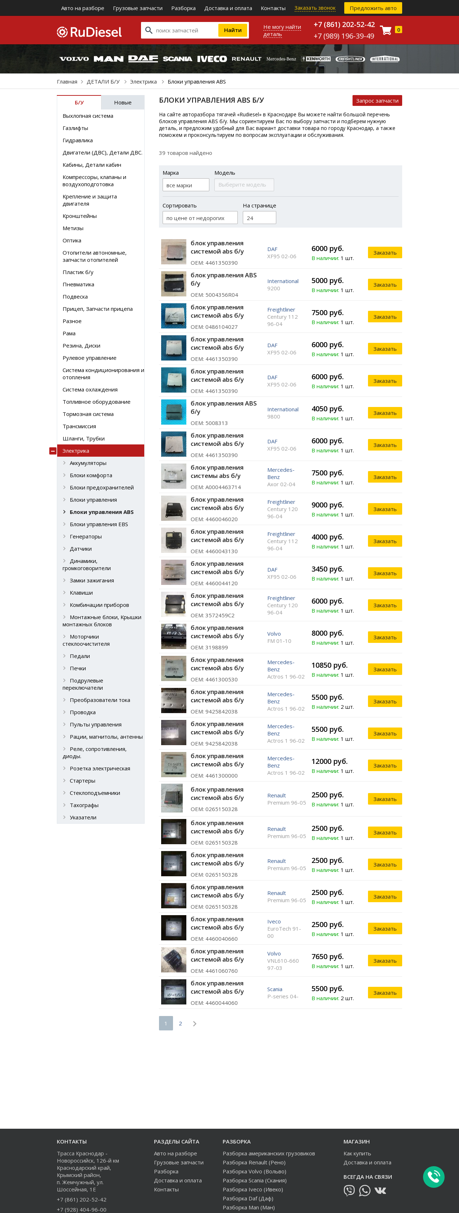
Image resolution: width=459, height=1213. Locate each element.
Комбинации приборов (99, 604)
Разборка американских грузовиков (269, 1153)
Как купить (357, 1153)
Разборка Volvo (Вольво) (254, 1171)
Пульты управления (96, 724)
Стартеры (82, 780)
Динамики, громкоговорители (87, 564)
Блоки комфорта (91, 475)
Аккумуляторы (88, 462)
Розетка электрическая (100, 768)
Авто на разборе (82, 8)
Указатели (83, 817)
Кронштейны (80, 215)
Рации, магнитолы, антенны (106, 736)
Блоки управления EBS (99, 524)
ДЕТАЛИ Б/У (104, 81)
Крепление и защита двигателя (90, 200)
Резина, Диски (81, 345)
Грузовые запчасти (138, 8)
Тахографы (84, 805)
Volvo (274, 633)
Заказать (385, 252)
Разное (72, 320)
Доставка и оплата (228, 8)
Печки (78, 668)
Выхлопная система (88, 115)
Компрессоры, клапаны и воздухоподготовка (94, 180)
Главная (67, 81)
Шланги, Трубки (84, 438)
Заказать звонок (315, 7)
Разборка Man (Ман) (249, 1207)
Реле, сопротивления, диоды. (95, 752)
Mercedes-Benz (281, 473)
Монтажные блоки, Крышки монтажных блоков (102, 620)
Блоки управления (93, 499)
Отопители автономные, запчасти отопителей (95, 256)
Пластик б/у (78, 272)
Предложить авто (373, 8)
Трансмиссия (79, 426)
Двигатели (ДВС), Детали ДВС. (102, 152)
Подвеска (75, 296)
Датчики (81, 548)
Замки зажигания (92, 580)
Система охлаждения (90, 389)
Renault (276, 795)
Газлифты (75, 127)
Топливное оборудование (97, 401)
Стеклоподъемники (95, 792)
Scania (274, 989)
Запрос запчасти (377, 100)
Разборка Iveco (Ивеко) (253, 1189)
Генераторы (86, 536)
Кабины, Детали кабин (92, 164)
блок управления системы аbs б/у (217, 471)
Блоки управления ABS (102, 511)
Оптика (72, 240)
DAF (272, 248)
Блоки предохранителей (102, 487)
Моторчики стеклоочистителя (86, 640)
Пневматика (78, 284)
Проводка (83, 712)
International (283, 281)
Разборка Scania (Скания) (255, 1180)
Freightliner (281, 309)
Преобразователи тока (100, 699)
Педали (80, 655)
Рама (69, 333)
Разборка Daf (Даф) (248, 1198)
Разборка (183, 8)
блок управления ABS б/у (224, 279)
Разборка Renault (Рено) (254, 1162)
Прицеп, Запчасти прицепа (98, 308)
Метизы (73, 228)
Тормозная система (88, 413)
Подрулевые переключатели (83, 684)
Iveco (274, 921)
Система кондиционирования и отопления (103, 373)
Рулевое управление (90, 357)
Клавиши (81, 592)
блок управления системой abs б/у (217, 247)
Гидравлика (78, 140)
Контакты (273, 8)
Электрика (144, 81)
